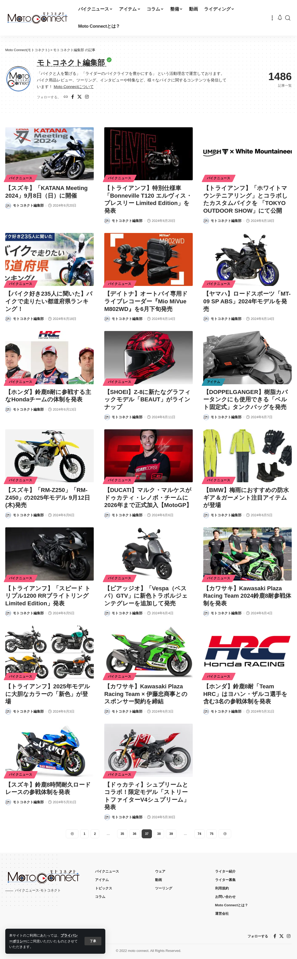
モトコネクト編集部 (28, 205)
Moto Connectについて (74, 87)
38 (159, 834)
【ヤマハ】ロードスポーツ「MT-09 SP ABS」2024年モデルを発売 (247, 301)
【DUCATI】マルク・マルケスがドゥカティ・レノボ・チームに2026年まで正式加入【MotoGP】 (148, 497)
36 (134, 834)
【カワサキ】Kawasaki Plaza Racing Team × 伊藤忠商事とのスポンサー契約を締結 (145, 694)
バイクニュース (20, 178)
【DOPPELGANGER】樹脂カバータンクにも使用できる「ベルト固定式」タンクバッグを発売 (245, 399)
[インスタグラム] (87, 97)
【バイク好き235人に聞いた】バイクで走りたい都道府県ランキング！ (48, 301)
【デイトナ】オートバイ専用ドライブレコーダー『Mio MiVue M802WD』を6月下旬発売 (146, 301)
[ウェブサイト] (65, 97)
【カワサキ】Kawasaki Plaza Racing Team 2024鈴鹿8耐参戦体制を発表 (247, 596)
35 (122, 834)
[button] (93, 941)
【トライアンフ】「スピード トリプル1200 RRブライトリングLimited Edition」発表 (48, 596)
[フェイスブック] (73, 97)
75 (211, 834)
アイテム (213, 381)
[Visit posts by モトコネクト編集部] (8, 206)
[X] (79, 97)
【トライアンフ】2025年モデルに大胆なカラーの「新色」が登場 (47, 694)
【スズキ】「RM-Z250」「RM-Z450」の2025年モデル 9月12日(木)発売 (47, 497)
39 (171, 834)
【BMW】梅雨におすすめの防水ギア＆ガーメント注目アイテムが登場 (246, 497)
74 (199, 834)
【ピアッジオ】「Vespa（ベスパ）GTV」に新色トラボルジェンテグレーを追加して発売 (146, 596)
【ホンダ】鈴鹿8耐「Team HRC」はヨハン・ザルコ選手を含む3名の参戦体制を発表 (245, 694)
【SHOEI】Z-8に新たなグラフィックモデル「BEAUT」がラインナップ (147, 399)
